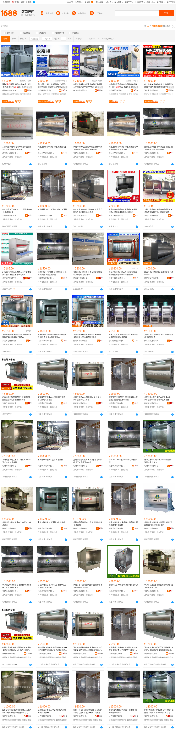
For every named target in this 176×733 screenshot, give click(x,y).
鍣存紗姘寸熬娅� (166, 94)
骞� (29, 90)
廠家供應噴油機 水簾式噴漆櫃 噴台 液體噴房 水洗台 (158, 461)
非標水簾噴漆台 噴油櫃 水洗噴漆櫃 (51, 522)
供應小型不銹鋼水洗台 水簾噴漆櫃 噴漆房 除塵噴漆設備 (87, 586)
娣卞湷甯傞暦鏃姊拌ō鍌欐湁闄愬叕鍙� (81, 90)
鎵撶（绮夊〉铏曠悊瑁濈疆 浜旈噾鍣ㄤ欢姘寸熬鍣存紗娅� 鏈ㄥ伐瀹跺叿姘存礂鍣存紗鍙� (87, 711)
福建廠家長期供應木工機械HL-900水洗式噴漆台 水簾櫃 (16, 461)
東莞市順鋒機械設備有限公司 (10, 341)
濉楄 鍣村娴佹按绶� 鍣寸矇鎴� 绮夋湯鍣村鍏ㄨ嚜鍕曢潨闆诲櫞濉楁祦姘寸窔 (17, 85)
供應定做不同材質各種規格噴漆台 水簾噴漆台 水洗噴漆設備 (52, 273)
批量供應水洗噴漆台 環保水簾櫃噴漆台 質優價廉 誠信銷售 (87, 273)
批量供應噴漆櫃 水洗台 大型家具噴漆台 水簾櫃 (87, 523)
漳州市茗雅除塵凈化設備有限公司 (117, 278)
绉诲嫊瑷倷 (113, 94)
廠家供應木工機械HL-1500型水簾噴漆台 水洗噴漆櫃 (17, 210)
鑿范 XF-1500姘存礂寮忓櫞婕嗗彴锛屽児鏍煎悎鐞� (123, 711)
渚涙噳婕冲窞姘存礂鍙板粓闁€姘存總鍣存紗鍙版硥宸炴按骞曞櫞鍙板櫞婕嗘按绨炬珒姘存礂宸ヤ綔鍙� (158, 648)
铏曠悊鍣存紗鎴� (59, 94)
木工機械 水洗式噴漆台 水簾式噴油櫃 (52, 209)
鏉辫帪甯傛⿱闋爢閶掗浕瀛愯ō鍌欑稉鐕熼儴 (10, 654)
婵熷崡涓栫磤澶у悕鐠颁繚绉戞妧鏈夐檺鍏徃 (46, 90)
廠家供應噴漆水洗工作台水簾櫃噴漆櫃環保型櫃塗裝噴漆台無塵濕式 (123, 273)
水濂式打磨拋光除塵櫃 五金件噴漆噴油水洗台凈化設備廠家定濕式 (16, 273)
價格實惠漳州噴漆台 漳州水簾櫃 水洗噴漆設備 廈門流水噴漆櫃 (123, 398)
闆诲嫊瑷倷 (123, 94)
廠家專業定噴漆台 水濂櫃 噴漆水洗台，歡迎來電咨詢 (51, 398)
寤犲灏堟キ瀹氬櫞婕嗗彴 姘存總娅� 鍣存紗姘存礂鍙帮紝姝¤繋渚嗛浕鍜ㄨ (52, 648)
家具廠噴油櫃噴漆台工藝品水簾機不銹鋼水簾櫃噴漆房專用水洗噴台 (123, 210)
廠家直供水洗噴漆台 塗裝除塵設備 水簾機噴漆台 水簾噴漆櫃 (123, 148)
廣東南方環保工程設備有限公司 (10, 278)
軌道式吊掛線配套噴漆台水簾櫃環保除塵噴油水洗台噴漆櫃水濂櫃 (16, 398)
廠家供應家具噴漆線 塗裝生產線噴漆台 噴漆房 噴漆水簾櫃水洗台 (52, 336)
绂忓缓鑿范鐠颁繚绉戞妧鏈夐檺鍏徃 (46, 654)
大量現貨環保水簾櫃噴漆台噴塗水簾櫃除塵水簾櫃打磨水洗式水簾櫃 (158, 210)
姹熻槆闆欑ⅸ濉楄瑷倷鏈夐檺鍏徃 (10, 90)
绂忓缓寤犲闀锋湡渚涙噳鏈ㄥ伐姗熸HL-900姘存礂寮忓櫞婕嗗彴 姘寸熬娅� (16, 711)
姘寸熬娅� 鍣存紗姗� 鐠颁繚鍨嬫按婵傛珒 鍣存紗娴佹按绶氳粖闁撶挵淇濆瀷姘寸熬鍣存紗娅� (158, 85)
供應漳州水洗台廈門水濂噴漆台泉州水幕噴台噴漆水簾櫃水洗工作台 (158, 398)
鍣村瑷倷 (15, 94)
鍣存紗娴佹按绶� (151, 94)
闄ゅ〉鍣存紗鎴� (45, 94)
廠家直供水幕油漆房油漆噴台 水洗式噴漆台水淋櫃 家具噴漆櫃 (87, 210)
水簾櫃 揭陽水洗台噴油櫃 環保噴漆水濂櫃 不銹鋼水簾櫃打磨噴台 (16, 336)
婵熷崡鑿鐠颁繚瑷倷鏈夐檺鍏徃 (117, 90)
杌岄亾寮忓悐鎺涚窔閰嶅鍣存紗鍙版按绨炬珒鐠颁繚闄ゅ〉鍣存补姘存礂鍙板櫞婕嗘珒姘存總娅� (16, 648)
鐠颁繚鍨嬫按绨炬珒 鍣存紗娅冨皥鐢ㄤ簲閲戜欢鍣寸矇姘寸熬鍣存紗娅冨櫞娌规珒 (87, 85)
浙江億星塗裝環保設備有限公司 (46, 153)
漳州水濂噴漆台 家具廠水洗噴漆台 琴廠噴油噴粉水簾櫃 (123, 523)
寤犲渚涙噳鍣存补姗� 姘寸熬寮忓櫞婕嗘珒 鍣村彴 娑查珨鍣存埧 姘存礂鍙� (159, 711)
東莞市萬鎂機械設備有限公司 (152, 216)
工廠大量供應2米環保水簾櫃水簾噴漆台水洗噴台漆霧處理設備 (16, 148)
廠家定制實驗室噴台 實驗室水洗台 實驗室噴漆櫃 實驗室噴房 (123, 336)
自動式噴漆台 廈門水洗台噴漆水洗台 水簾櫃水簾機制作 (52, 586)
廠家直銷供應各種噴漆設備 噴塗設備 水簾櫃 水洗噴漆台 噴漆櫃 (158, 148)
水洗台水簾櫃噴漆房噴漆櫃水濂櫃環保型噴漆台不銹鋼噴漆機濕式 (87, 336)
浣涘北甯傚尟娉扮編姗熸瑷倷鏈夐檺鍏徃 (152, 90)
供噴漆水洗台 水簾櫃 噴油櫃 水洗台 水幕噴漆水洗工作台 (87, 398)
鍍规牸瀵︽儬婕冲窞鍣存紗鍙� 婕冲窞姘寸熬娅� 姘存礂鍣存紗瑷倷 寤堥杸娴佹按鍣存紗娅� (123, 648)
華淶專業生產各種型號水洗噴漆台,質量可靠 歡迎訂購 (158, 586)
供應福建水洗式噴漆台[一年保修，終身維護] (16, 523)
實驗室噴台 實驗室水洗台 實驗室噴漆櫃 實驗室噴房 (158, 336)
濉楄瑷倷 (6, 94)
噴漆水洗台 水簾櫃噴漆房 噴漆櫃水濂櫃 (123, 586)
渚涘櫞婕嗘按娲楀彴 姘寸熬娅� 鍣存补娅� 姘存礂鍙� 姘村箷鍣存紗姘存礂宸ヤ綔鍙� (87, 648)
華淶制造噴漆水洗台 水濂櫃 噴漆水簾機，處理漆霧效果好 (16, 586)
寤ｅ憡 (29, 87)
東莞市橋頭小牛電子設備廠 (117, 216)
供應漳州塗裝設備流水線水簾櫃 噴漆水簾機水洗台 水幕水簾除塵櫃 (87, 148)
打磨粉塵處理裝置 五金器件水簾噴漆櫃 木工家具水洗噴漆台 (87, 461)
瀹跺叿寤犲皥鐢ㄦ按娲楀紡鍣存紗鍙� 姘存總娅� (52, 711)
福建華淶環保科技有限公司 (81, 153)
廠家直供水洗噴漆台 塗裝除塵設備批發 (52, 148)
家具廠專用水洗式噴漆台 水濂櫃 (50, 460)
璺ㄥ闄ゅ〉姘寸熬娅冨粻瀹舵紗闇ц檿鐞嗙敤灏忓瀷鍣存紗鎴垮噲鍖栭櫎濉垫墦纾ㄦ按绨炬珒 (52, 85)
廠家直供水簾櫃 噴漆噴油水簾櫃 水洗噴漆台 (158, 273)
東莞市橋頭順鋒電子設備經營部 (10, 403)
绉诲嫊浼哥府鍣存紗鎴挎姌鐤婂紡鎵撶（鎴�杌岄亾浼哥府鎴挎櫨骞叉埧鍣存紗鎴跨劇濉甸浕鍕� (123, 85)
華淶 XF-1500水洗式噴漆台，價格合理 (123, 461)
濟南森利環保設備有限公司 (10, 153)
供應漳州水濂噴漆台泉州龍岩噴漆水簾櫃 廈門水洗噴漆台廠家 (158, 523)
